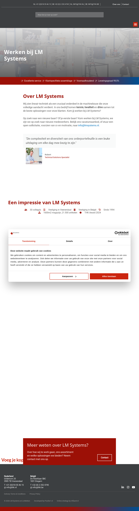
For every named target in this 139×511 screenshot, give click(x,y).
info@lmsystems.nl (88, 125)
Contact (125, 4)
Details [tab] (69, 241)
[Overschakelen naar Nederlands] (133, 4)
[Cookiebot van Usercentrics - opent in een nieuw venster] (117, 233)
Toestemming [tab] (28, 241)
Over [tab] (110, 241)
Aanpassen (69, 276)
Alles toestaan (109, 276)
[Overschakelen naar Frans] (136, 4)
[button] (135, 24)
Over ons (116, 4)
